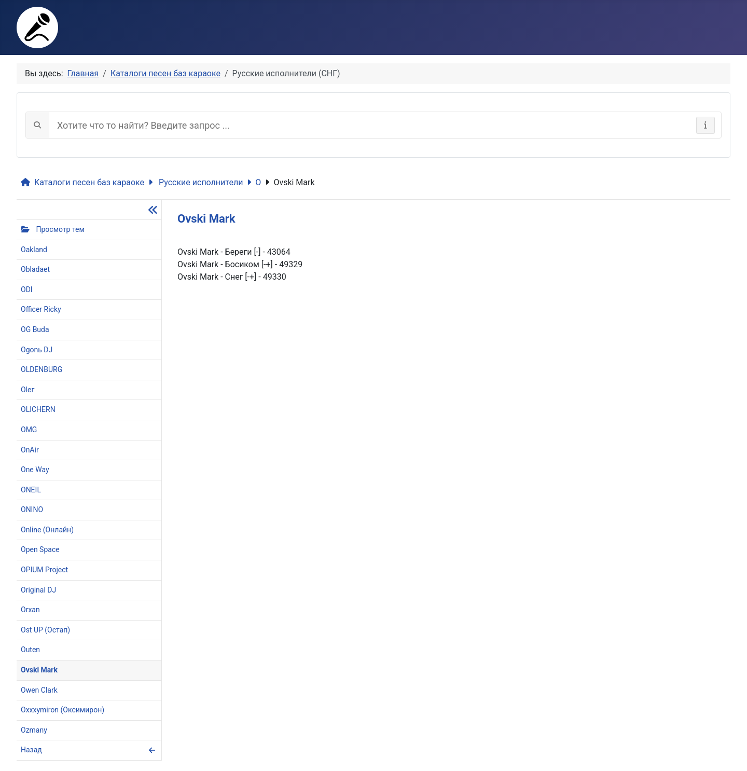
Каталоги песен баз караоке (82, 182)
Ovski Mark (289, 182)
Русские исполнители (195, 182)
